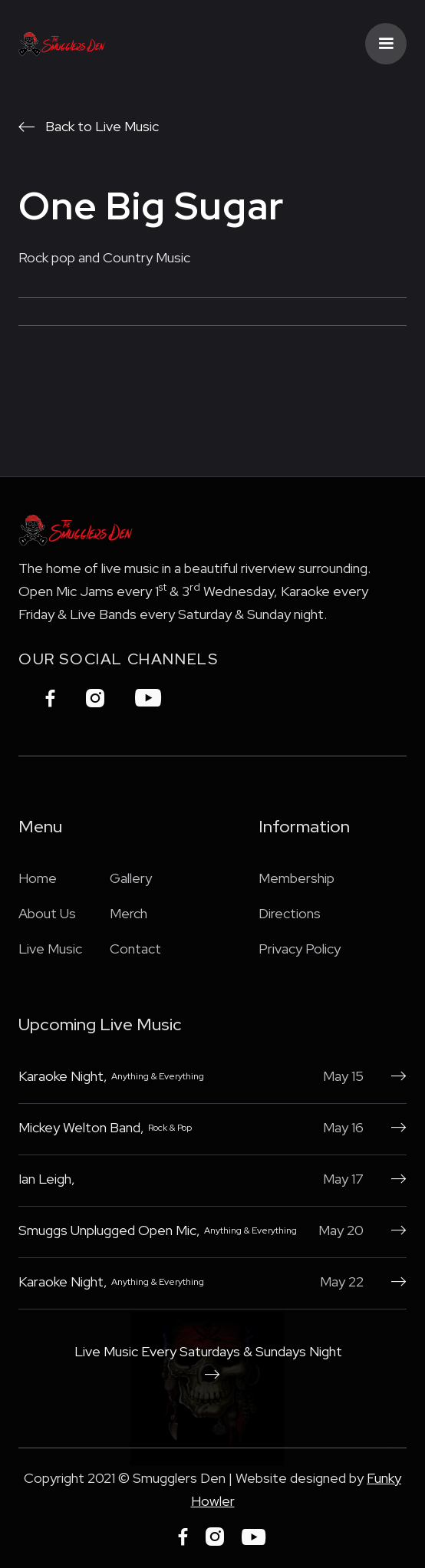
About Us (47, 913)
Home (37, 878)
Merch (128, 913)
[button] (386, 43)
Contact (135, 948)
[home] (62, 43)
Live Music (50, 948)
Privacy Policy (300, 948)
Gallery (131, 878)
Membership (296, 878)
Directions (290, 913)
